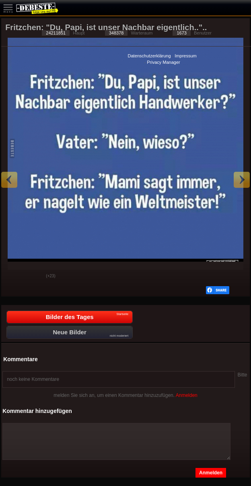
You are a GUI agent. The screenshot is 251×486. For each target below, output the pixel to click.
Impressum (185, 55)
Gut (14, 276)
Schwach (34, 276)
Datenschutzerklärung (149, 55)
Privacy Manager (163, 62)
